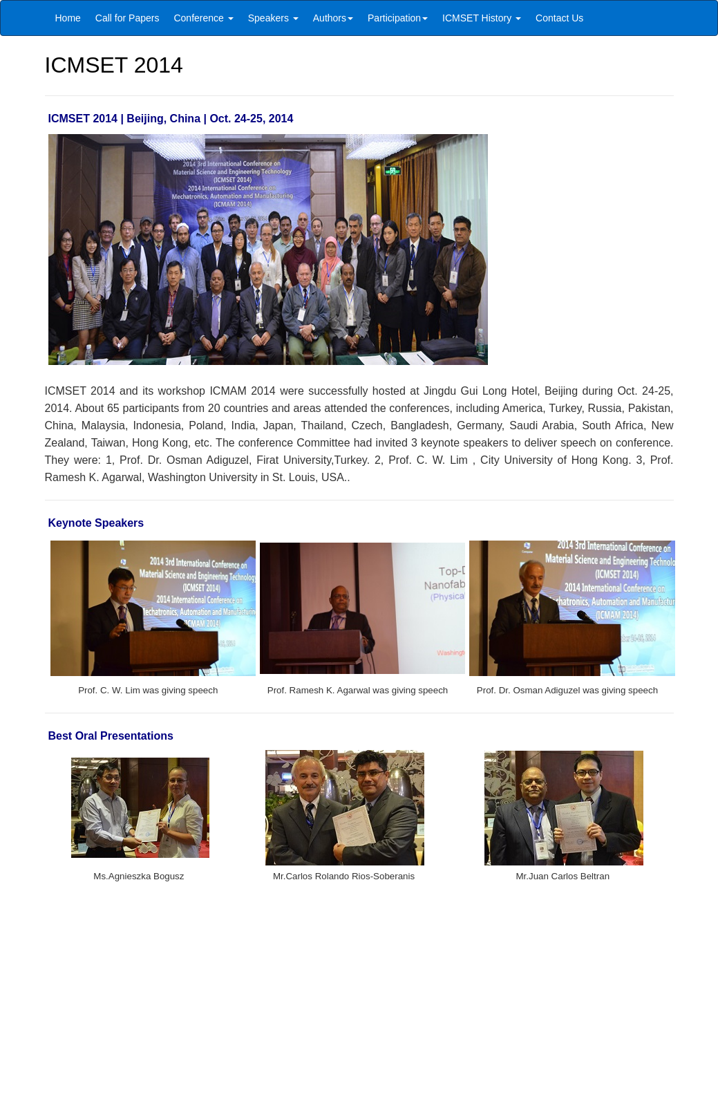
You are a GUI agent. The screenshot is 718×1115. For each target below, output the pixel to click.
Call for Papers (127, 18)
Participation (398, 18)
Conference (203, 18)
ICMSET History (481, 18)
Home (68, 18)
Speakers (273, 18)
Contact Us (559, 18)
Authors (333, 18)
